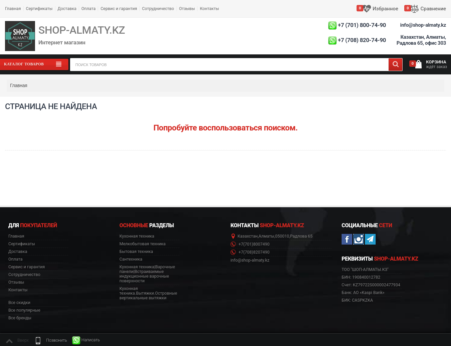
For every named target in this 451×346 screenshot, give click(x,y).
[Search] (395, 64)
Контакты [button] (17, 290)
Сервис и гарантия (118, 8)
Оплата (88, 8)
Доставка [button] (17, 251)
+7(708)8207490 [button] (250, 252)
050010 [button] (282, 236)
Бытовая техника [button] (136, 251)
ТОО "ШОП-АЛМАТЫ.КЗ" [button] (365, 269)
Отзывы (187, 8)
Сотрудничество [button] (24, 274)
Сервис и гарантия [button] (26, 267)
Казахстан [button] (248, 236)
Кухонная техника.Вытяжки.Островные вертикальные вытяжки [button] (148, 293)
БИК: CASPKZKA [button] (357, 300)
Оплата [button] (15, 259)
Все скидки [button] (19, 302)
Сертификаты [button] (21, 244)
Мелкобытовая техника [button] (142, 244)
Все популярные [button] (24, 310)
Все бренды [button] (19, 318)
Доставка (67, 8)
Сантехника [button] (130, 259)
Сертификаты (39, 8)
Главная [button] (16, 236)
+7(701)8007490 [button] (250, 244)
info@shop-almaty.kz (423, 25)
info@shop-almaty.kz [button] (250, 260)
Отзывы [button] (16, 282)
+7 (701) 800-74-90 (362, 25)
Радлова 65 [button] (301, 236)
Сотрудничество (158, 8)
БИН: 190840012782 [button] (361, 277)
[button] (50, 340)
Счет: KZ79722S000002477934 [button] (371, 284)
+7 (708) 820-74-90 (362, 40)
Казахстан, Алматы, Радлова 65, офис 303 (421, 40)
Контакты (209, 8)
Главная (13, 8)
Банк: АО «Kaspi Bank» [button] (363, 292)
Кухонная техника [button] (136, 236)
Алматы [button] (266, 236)
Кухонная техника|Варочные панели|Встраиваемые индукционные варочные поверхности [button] (147, 274)
